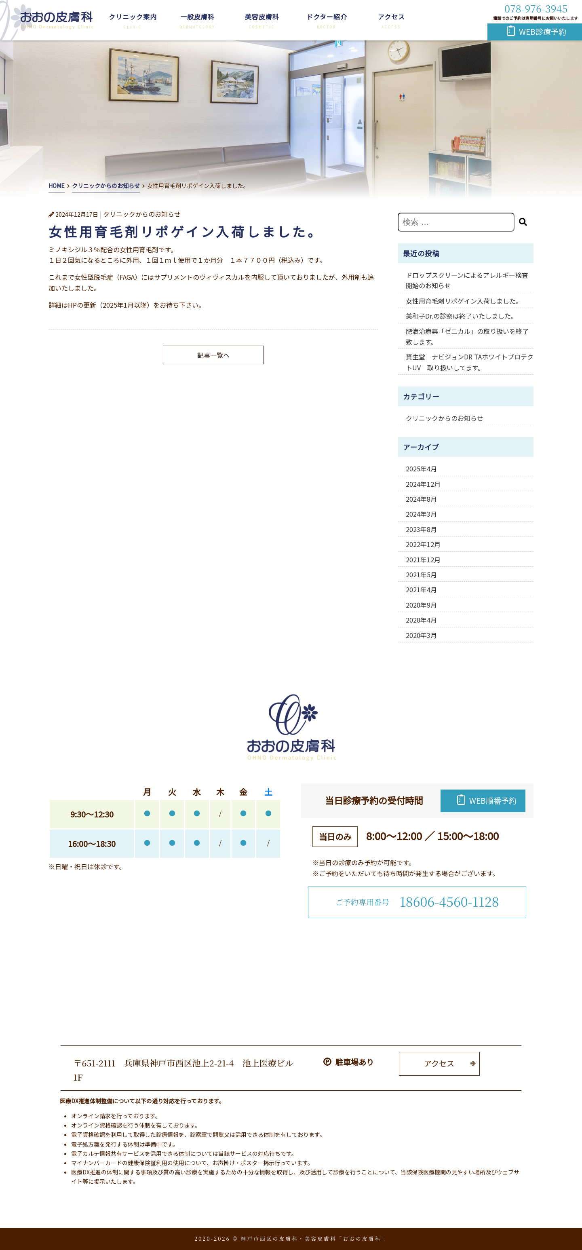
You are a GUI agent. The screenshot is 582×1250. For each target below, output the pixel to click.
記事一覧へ (213, 355)
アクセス (391, 16)
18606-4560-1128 (449, 901)
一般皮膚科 (197, 16)
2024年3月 (421, 514)
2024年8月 (421, 499)
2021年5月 (421, 574)
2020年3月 (421, 635)
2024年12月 (423, 484)
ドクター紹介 (326, 16)
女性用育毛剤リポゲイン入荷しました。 (464, 301)
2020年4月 (421, 620)
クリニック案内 (133, 16)
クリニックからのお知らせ (444, 418)
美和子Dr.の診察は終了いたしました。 (461, 316)
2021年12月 (423, 559)
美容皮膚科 (262, 16)
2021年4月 (421, 589)
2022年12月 (423, 544)
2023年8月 (421, 529)
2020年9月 (421, 605)
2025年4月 (421, 468)
